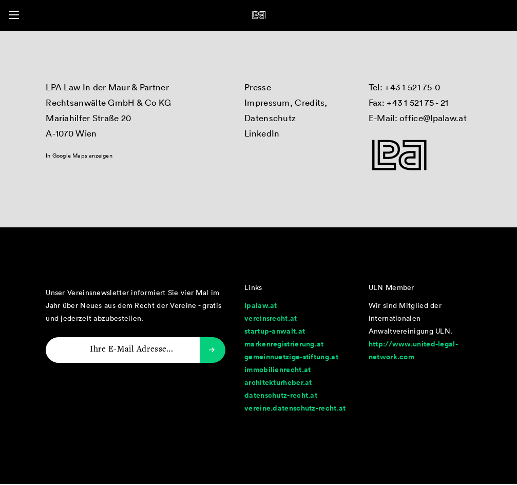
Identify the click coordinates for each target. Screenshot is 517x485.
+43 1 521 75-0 (412, 87)
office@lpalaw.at (433, 117)
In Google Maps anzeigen (79, 155)
